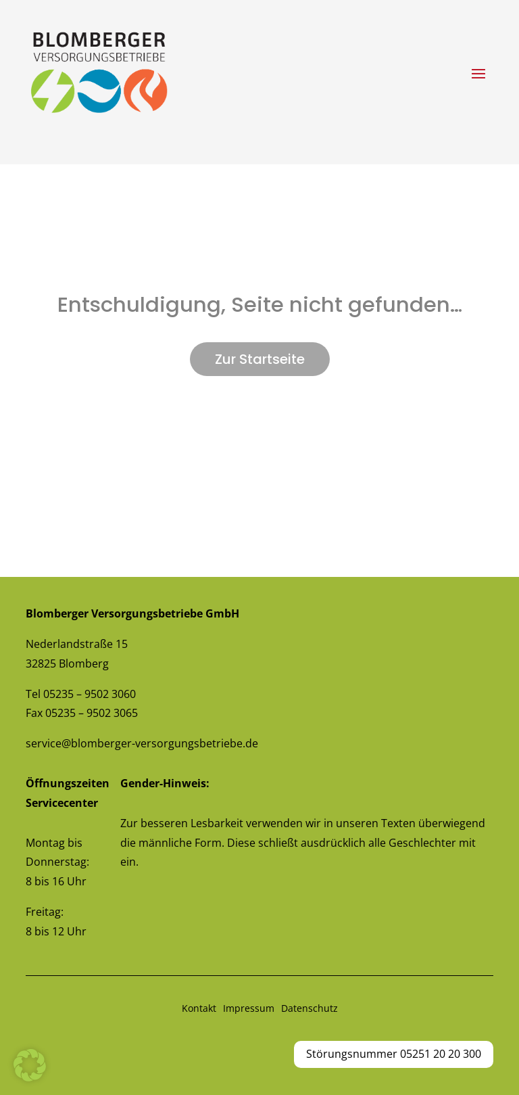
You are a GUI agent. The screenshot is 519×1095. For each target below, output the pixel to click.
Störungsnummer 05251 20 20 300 (393, 1053)
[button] (29, 1065)
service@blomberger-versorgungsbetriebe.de (142, 743)
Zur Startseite (260, 359)
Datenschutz (309, 1008)
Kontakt (199, 1008)
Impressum (248, 1008)
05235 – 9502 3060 (89, 693)
